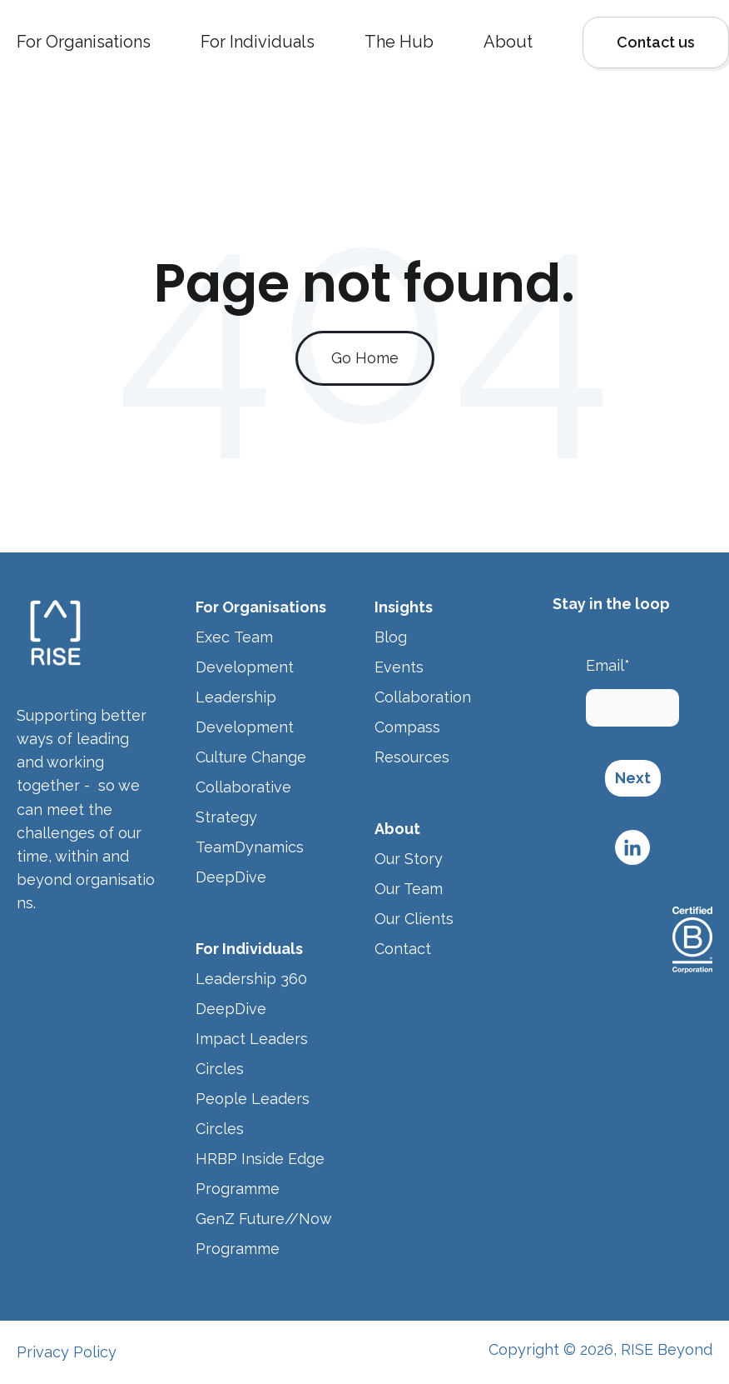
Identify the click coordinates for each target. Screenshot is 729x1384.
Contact (402, 948)
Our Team (408, 888)
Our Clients (414, 918)
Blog (390, 637)
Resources (414, 757)
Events (399, 667)
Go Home (365, 358)
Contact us (656, 42)
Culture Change (251, 757)
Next (633, 778)
